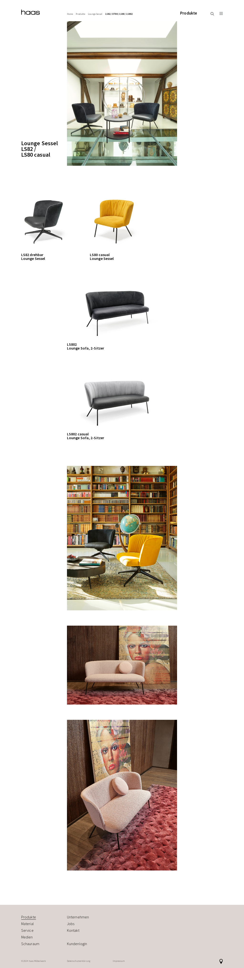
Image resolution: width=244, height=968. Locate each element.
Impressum (119, 961)
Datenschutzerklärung (78, 961)
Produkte (188, 13)
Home (70, 13)
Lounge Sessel (95, 13)
